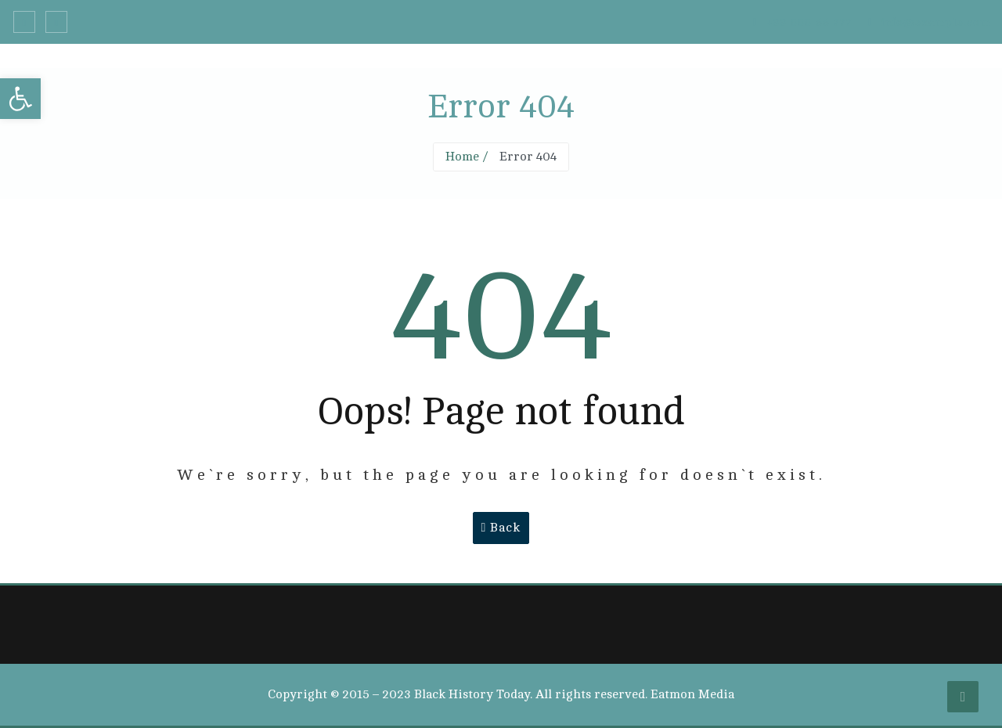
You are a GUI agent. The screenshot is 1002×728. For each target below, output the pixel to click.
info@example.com (929, 22)
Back (501, 528)
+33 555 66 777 (802, 22)
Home (462, 157)
